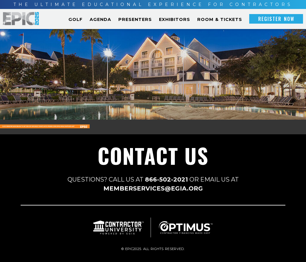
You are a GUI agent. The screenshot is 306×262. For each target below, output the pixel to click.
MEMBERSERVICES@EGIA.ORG (153, 188)
